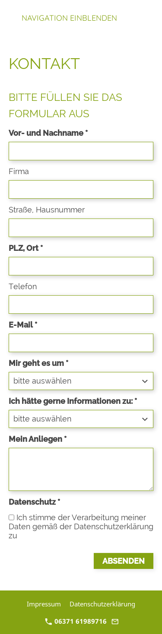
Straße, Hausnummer (47, 209)
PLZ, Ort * (26, 248)
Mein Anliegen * (38, 438)
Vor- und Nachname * (48, 132)
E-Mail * (23, 324)
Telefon (23, 286)
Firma (19, 171)
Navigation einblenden (69, 18)
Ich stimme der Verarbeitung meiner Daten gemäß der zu (81, 526)
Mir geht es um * (38, 363)
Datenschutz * (34, 501)
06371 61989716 (76, 621)
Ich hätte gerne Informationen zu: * (73, 401)
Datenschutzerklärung (113, 526)
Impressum (44, 604)
